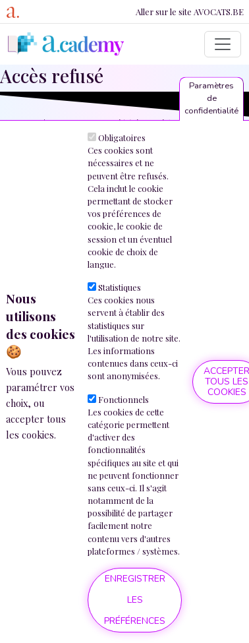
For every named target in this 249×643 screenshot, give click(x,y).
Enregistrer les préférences (134, 603)
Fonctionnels (123, 402)
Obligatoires (122, 140)
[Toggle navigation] (222, 44)
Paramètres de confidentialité (211, 101)
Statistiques (119, 290)
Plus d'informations (41, 461)
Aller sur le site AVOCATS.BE (190, 11)
